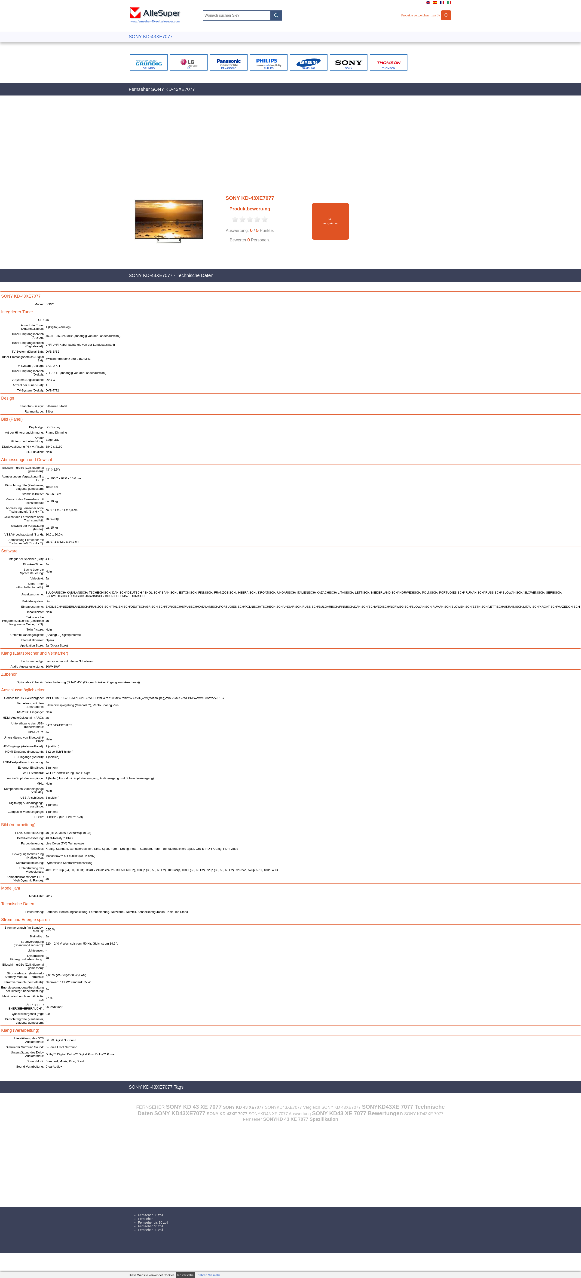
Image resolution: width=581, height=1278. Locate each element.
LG (188, 68)
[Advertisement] (250, 143)
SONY (348, 68)
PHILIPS (269, 68)
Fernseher (145, 1219)
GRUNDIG (149, 68)
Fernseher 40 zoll (150, 1226)
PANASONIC (228, 68)
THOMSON (388, 68)
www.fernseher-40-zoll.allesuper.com (155, 19)
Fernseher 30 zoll (150, 1230)
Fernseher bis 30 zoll (153, 1222)
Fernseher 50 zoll (150, 1215)
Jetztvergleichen (330, 221)
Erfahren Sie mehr (208, 1275)
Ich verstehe (185, 1275)
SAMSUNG (308, 68)
